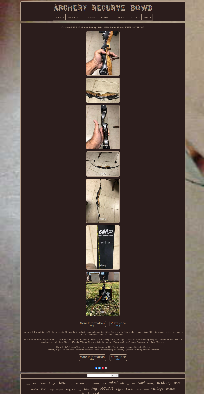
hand (141, 383)
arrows (80, 383)
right (119, 389)
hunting (90, 388)
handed (138, 390)
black (129, 389)
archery (164, 382)
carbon (96, 384)
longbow (70, 389)
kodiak (170, 389)
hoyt (52, 389)
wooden (34, 389)
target (52, 383)
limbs (44, 389)
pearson (28, 384)
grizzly (89, 384)
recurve (107, 388)
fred (35, 383)
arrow (146, 390)
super (71, 384)
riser (177, 383)
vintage (157, 388)
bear (63, 382)
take (128, 384)
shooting (150, 384)
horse (79, 390)
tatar (104, 383)
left (133, 384)
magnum (59, 390)
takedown (116, 382)
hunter (43, 383)
